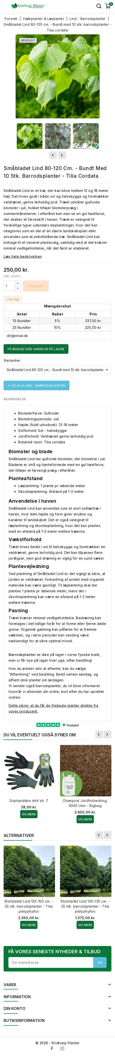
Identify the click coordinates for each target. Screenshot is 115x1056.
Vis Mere (29, 814)
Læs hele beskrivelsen (23, 256)
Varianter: (12, 360)
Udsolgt (36, 286)
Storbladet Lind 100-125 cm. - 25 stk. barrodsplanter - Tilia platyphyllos (85, 906)
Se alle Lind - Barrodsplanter (36, 385)
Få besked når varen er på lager (36, 349)
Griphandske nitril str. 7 (28, 801)
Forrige (99, 734)
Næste (107, 734)
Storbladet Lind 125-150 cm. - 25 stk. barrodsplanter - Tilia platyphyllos (28, 906)
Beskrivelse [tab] (15, 399)
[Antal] (9, 286)
